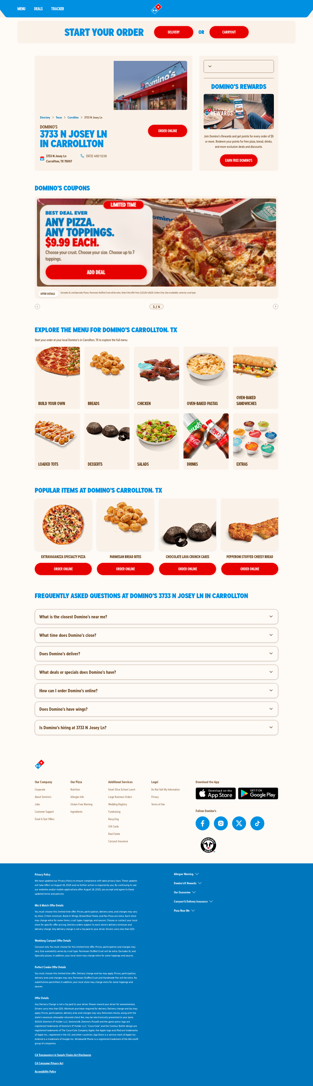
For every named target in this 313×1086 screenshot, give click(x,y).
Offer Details (47, 294)
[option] (156, 247)
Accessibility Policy (45, 1071)
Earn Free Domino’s (238, 160)
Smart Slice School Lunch (121, 789)
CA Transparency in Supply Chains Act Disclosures (63, 1055)
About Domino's (43, 797)
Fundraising (114, 812)
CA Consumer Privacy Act (49, 1063)
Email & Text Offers (44, 819)
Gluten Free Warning (81, 804)
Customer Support (44, 812)
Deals (38, 8)
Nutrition (75, 789)
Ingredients (76, 812)
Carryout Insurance (118, 841)
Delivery (174, 32)
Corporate (40, 789)
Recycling (113, 819)
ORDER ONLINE (63, 568)
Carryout (229, 32)
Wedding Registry (117, 804)
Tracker (57, 8)
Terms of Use (158, 804)
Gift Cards (113, 826)
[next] (275, 306)
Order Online (167, 130)
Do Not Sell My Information (165, 789)
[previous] (37, 306)
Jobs (37, 804)
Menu (21, 8)
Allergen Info (77, 797)
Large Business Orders (120, 797)
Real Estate (114, 834)
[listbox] (156, 247)
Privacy (155, 797)
